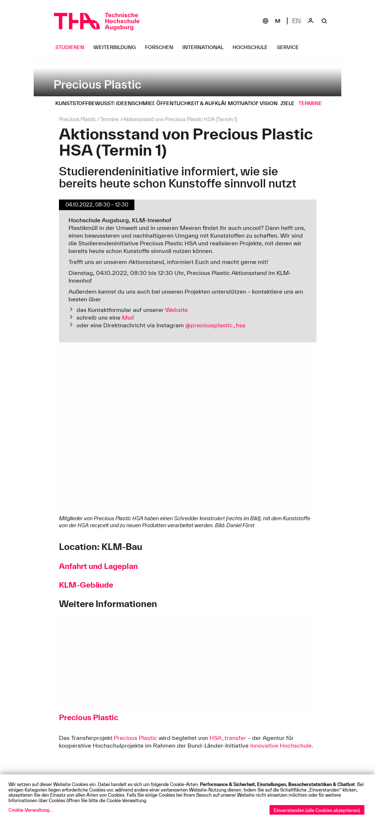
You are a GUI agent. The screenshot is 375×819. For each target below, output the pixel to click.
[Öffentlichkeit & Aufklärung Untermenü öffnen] (201, 103)
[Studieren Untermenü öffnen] (72, 47)
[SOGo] (265, 21)
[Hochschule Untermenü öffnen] (253, 47)
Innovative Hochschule (281, 745)
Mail (128, 317)
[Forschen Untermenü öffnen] (162, 47)
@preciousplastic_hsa (215, 325)
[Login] (311, 21)
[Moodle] (277, 21)
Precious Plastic (135, 737)
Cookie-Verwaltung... (30, 809)
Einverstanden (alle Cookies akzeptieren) (317, 810)
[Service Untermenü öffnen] (290, 47)
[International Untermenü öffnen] (206, 47)
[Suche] (324, 21)
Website (176, 309)
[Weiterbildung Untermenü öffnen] (117, 47)
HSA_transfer (227, 737)
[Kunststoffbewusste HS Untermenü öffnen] (92, 103)
